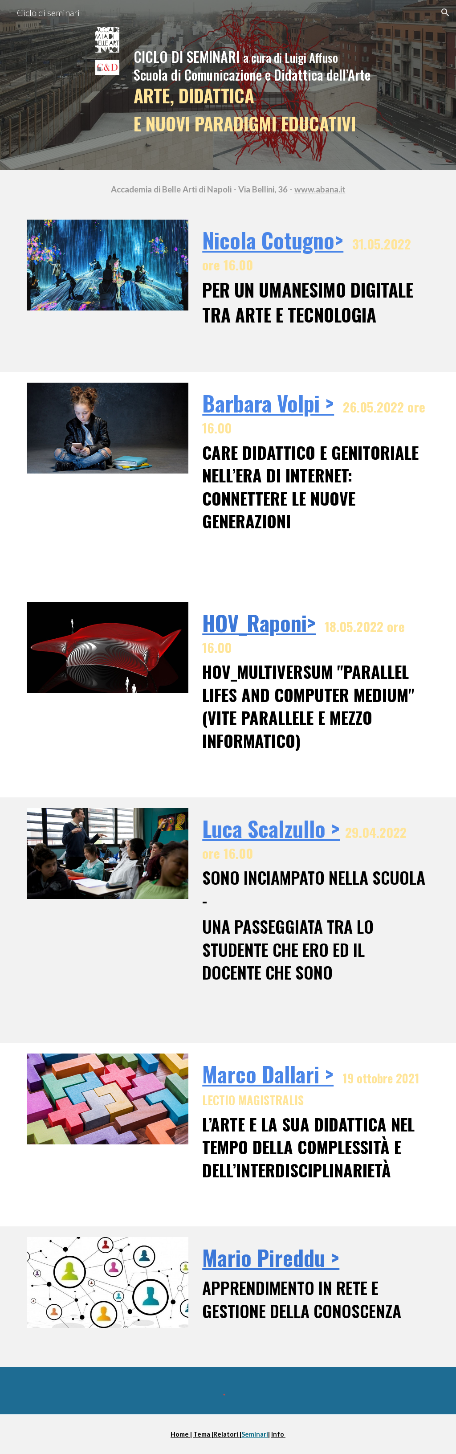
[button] (445, 12)
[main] (262, 85)
